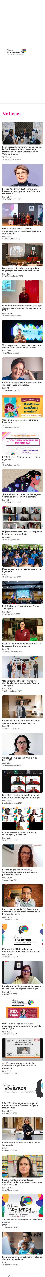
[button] (38, 52)
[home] (15, 52)
